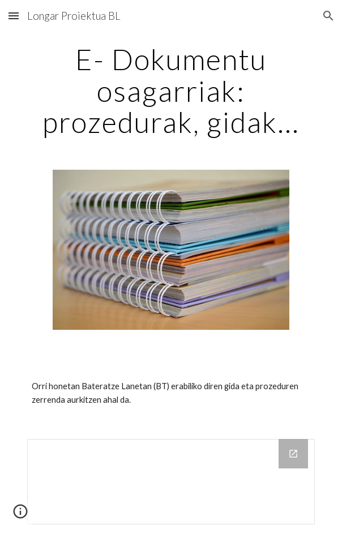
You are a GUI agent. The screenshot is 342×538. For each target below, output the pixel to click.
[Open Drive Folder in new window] (293, 453)
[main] (170, 91)
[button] (13, 15)
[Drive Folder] (170, 482)
